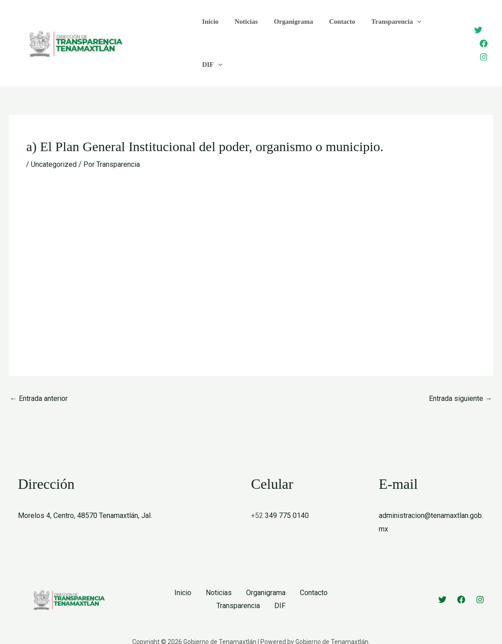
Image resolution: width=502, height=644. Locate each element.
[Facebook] (477, 30)
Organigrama (287, 29)
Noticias (242, 29)
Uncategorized (54, 137)
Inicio (209, 29)
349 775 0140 (287, 488)
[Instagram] (477, 43)
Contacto (333, 29)
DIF (433, 29)
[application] (405, 29)
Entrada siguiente (460, 370)
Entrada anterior (39, 370)
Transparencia (384, 29)
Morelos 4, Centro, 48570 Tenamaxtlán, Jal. (85, 488)
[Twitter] (472, 16)
